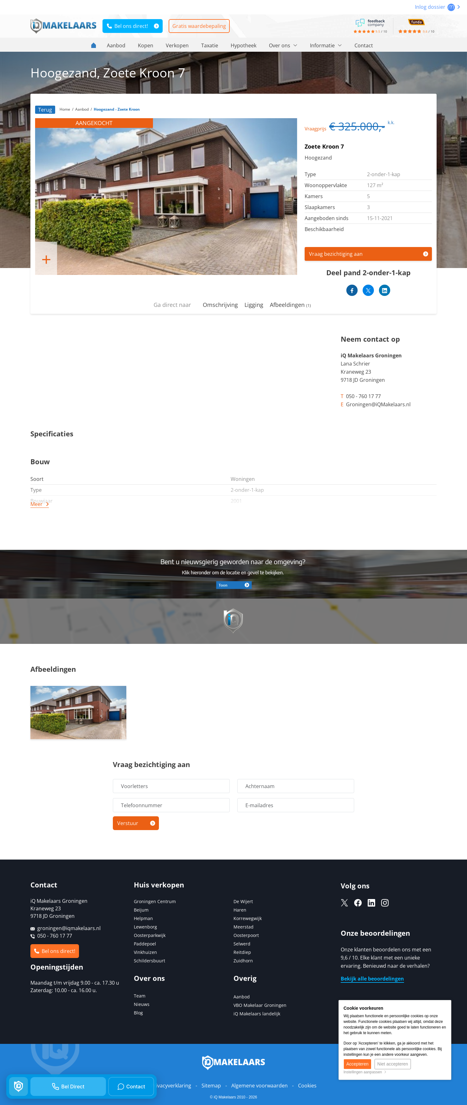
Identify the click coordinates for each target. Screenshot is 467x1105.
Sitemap (211, 1085)
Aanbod (116, 45)
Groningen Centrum (155, 901)
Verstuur (127, 823)
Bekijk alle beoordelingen (372, 978)
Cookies (307, 1085)
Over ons (283, 45)
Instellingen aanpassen (365, 1072)
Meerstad (244, 927)
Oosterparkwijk (149, 935)
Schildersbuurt (149, 961)
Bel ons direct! (127, 26)
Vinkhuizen (145, 952)
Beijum (141, 910)
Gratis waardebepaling (199, 26)
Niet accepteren (392, 1063)
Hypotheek (243, 45)
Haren (240, 910)
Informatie (326, 45)
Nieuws (142, 1004)
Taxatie (209, 45)
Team (139, 996)
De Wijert (243, 901)
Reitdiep (242, 952)
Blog (138, 1013)
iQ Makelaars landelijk (257, 1014)
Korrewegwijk (248, 918)
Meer (36, 504)
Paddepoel (145, 944)
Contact (363, 45)
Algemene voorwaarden (259, 1085)
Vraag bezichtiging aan (336, 253)
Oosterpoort (246, 935)
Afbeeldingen (290, 304)
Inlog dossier (437, 6)
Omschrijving (220, 304)
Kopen (145, 45)
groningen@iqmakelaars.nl (69, 928)
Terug (45, 109)
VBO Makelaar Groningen (260, 1005)
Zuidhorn (243, 961)
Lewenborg (145, 927)
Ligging (253, 304)
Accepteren (357, 1063)
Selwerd (242, 944)
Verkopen (177, 45)
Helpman (143, 918)
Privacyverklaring (171, 1085)
